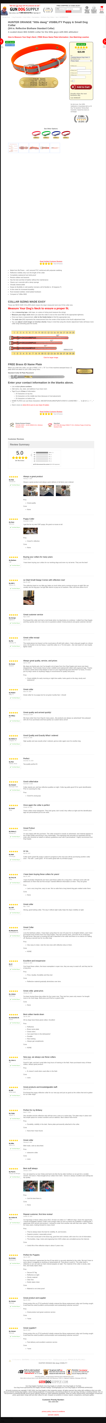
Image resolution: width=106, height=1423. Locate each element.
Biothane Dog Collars (47, 17)
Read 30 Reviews (81, 49)
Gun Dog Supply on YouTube (72, 1386)
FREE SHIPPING (62, 6)
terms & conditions (58, 1411)
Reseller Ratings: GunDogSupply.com (52, 1387)
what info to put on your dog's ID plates (36, 405)
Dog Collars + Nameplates (31, 17)
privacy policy (46, 1411)
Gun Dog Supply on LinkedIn (53, 1386)
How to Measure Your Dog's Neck (22, 37)
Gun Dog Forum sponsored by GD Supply (27, 1387)
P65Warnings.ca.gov (60, 1359)
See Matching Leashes (79, 37)
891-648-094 (53, 1402)
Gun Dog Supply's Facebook (34, 1386)
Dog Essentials (17, 17)
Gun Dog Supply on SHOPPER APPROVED (78, 1387)
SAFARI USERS (53, 1415)
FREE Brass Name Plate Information (53, 37)
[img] (81, 47)
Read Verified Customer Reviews (51, 261)
